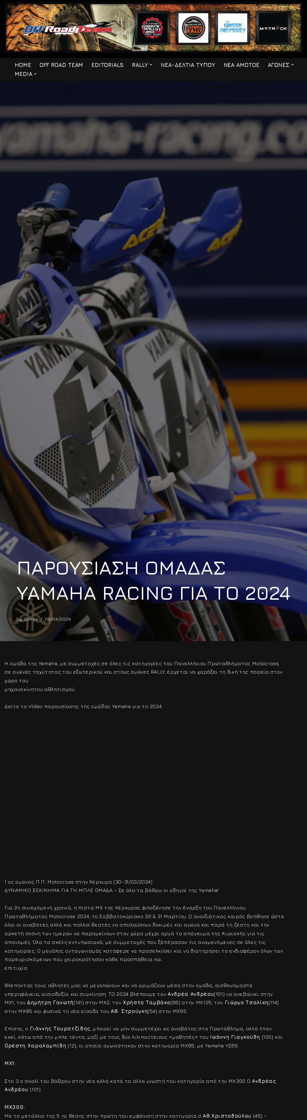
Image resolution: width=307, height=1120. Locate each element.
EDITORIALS (108, 65)
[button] (151, 64)
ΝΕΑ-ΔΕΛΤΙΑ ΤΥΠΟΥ (188, 65)
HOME (23, 65)
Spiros (31, 618)
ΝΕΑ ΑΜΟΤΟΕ (243, 65)
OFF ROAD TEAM (62, 65)
